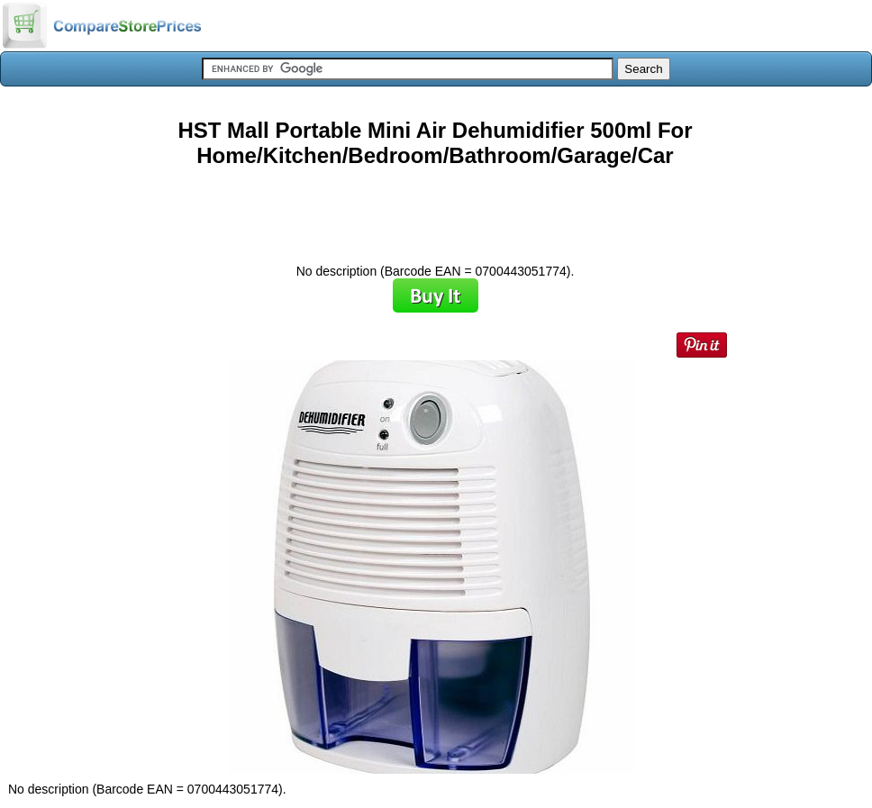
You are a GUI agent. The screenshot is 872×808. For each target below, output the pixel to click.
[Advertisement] (435, 209)
